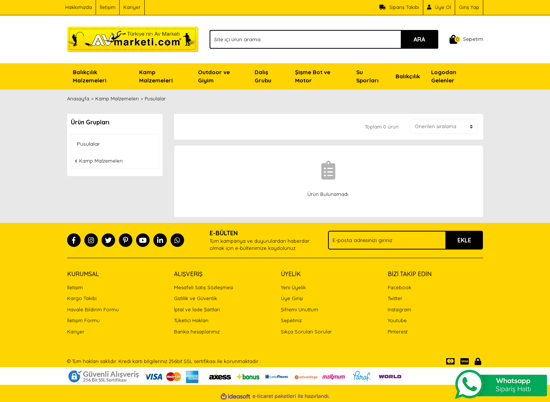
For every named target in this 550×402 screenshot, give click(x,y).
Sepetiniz (291, 320)
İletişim (107, 7)
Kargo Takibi (82, 298)
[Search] (324, 39)
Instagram (399, 309)
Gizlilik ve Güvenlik (195, 298)
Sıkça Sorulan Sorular (306, 332)
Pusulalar (155, 99)
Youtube (397, 320)
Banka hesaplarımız (197, 332)
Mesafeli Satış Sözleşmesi (203, 287)
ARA (419, 39)
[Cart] (466, 39)
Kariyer (132, 7)
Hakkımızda (78, 7)
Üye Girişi (292, 298)
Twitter (395, 298)
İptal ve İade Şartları (197, 309)
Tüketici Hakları (191, 320)
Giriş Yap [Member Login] (469, 7)
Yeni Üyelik (293, 287)
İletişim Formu (83, 320)
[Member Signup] (439, 7)
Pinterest (398, 332)
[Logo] (132, 39)
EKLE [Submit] (464, 240)
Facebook (399, 287)
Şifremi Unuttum (299, 309)
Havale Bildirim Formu (93, 309)
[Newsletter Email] (405, 240)
